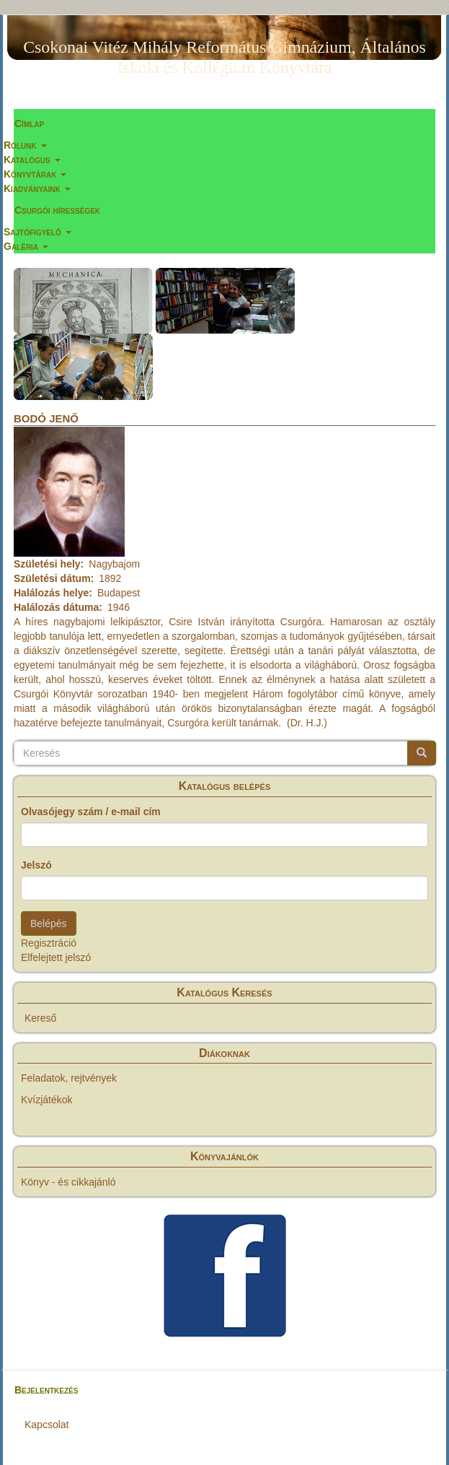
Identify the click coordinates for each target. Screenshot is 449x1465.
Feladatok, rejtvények (69, 1078)
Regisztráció (48, 943)
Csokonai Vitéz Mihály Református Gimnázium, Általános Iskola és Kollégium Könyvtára (224, 50)
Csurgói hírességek (57, 210)
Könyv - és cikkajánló (68, 1182)
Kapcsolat (46, 1424)
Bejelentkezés (46, 1390)
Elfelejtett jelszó (56, 957)
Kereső (40, 1018)
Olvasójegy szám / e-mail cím (91, 811)
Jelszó (36, 865)
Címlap (29, 123)
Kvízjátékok (47, 1099)
